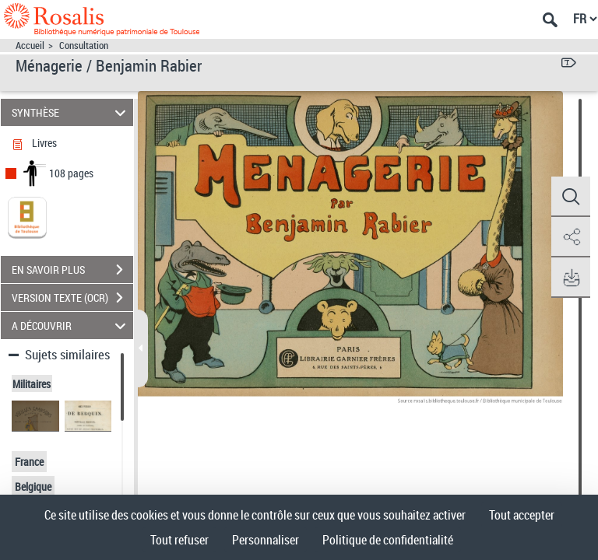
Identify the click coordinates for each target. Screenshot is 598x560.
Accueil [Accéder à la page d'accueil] (30, 45)
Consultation (83, 45)
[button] (570, 197)
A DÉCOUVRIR (71, 325)
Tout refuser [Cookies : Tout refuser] (179, 539)
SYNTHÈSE (71, 112)
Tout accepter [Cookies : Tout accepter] (521, 514)
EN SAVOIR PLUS (72, 270)
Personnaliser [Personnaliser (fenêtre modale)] (265, 539)
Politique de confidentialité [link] (387, 539)
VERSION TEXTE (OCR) (72, 298)
